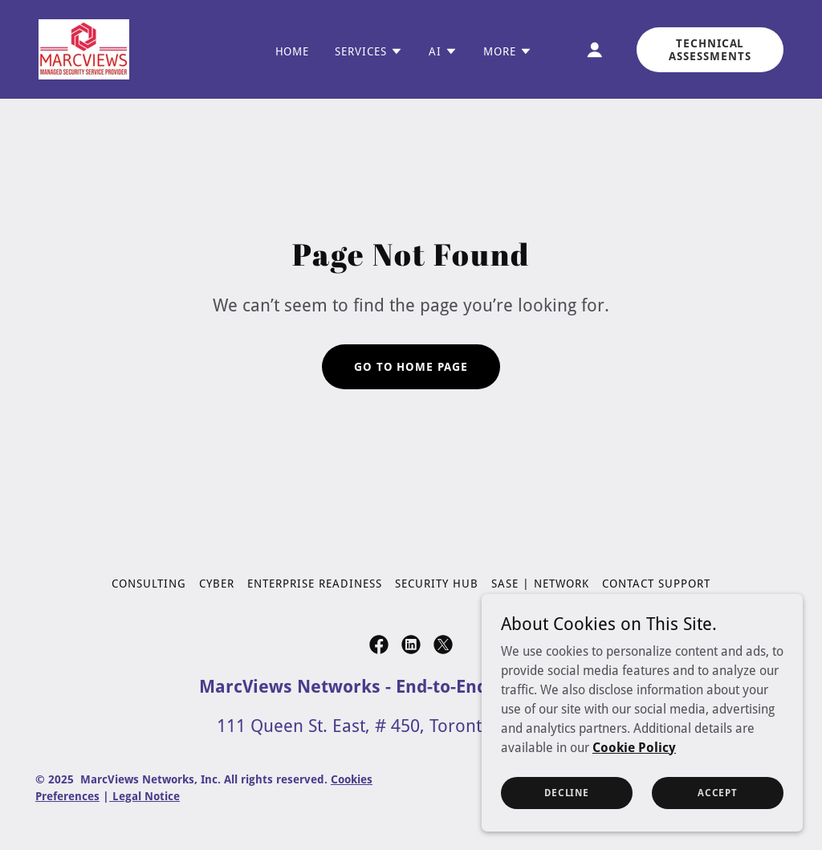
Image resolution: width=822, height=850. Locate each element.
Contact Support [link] (656, 583)
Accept (718, 792)
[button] (369, 51)
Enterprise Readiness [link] (314, 583)
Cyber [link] (216, 583)
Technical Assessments (710, 50)
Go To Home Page (411, 366)
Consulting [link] (149, 583)
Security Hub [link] (436, 583)
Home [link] (292, 51)
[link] (84, 48)
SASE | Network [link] (540, 583)
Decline (566, 792)
